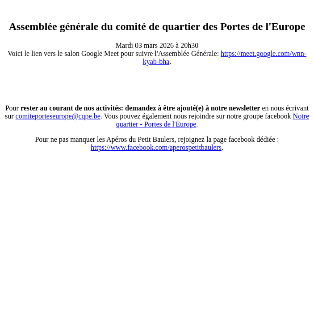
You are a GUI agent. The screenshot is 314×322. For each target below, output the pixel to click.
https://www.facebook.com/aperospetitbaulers (156, 147)
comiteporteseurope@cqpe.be (58, 116)
